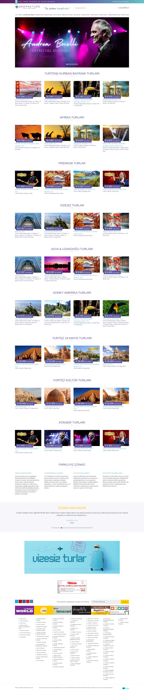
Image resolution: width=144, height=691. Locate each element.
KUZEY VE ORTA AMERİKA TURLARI (75, 638)
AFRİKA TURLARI (41, 622)
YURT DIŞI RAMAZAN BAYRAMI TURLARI (108, 620)
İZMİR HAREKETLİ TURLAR (57, 660)
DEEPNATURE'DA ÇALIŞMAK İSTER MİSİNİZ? (120, 1)
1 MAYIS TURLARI (94, 15)
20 (82, 527)
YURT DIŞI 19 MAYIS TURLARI (92, 661)
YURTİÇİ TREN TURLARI (122, 619)
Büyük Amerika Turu (21, 99)
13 (71, 527)
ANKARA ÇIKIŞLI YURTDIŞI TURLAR (41, 629)
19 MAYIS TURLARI (103, 15)
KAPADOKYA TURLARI (74, 621)
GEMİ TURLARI (77, 15)
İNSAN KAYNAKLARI (51, 1)
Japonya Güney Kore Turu (111, 231)
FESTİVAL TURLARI (59, 632)
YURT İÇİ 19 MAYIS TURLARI (108, 624)
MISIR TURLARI (75, 655)
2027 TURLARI (18, 15)
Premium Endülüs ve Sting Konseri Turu (26, 190)
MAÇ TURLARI (75, 649)
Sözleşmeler (23, 637)
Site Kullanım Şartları (25, 634)
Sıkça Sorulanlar (24, 620)
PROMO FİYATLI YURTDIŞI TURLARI (91, 628)
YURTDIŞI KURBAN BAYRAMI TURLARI (108, 641)
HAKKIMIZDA (25, 1)
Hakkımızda (23, 618)
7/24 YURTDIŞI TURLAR (28, 15)
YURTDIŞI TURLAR (48, 15)
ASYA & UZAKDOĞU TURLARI (41, 639)
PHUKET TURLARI (92, 623)
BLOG (39, 1)
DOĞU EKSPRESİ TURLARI (57, 623)
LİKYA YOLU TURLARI (74, 646)
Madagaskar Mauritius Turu (112, 99)
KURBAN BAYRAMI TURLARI (114, 15)
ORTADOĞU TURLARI (93, 620)
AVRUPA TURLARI (41, 642)
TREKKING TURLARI (93, 643)
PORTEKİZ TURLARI (93, 625)
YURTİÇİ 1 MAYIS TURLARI (108, 656)
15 (74, 527)
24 (88, 527)
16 (76, 527)
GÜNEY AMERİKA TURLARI (57, 644)
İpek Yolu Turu (19, 231)
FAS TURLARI (57, 630)
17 (77, 527)
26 (92, 527)
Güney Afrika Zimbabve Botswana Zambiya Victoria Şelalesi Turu (114, 144)
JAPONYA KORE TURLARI (57, 664)
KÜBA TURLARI (75, 641)
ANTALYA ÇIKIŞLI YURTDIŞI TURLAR (41, 633)
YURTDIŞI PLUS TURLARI (67, 15)
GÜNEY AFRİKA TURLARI (57, 640)
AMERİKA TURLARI (42, 626)
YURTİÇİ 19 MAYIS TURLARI (108, 660)
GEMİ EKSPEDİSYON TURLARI (58, 637)
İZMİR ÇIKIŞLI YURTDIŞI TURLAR (57, 656)
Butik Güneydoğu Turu (22, 406)
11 (68, 527)
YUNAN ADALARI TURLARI (91, 654)
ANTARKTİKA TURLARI (43, 636)
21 (84, 527)
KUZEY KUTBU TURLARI (74, 635)
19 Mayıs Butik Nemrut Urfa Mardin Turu (26, 365)
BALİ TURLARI (40, 648)
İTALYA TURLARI (58, 653)
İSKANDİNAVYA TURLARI (57, 650)
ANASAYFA (20, 1)
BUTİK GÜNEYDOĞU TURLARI (42, 657)
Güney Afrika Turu (50, 99)
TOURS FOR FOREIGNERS (90, 640)
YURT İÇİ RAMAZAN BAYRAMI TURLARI (108, 629)
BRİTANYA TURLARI (42, 654)
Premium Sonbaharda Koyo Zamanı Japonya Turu (56, 190)
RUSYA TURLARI (92, 631)
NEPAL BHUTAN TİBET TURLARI (75, 660)
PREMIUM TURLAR (39, 15)
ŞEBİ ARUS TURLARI (93, 635)
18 (79, 527)
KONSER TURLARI (76, 632)
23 (87, 527)
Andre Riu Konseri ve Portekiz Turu (114, 189)
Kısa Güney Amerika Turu (52, 231)
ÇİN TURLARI (40, 660)
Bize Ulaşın (23, 623)
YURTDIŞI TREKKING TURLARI (108, 645)
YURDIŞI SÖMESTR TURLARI (92, 657)
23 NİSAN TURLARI (85, 15)
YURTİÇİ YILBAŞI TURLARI (123, 623)
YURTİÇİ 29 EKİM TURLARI (108, 667)
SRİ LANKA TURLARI (93, 633)
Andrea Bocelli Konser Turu (53, 448)
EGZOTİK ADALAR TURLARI (57, 627)
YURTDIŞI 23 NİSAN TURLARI (107, 633)
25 (90, 527)
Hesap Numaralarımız (25, 632)
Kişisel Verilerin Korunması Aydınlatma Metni (24, 627)
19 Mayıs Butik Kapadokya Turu (55, 364)
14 (72, 527)
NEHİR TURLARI (75, 657)
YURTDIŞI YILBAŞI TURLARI (108, 652)
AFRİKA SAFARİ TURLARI (40, 619)
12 (69, 527)
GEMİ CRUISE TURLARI (60, 634)
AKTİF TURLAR (41, 624)
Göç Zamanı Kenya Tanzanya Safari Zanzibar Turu (27, 144)
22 (85, 527)
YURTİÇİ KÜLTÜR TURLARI (108, 675)
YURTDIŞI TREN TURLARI (108, 648)
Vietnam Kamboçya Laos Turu (54, 275)
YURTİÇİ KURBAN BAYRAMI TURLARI (108, 671)
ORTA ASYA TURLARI (93, 618)
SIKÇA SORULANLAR (33, 1)
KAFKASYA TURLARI (76, 618)
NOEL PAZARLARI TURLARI (75, 664)
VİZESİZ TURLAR (57, 15)
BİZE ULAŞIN (43, 1)
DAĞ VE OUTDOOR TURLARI (58, 619)
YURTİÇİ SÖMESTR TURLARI (109, 678)
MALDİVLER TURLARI (74, 652)
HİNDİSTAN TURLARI (59, 647)
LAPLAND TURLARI (76, 643)
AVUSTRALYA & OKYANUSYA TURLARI (41, 645)
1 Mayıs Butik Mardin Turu (53, 406)
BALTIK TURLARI (41, 652)
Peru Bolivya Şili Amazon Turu (113, 319)
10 (66, 527)
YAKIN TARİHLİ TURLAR (90, 650)
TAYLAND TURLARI (93, 637)
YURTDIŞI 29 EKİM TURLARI (108, 637)
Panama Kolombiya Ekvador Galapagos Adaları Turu (83, 101)
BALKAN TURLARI (41, 650)
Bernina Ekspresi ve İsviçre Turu (84, 189)
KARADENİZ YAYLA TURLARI (75, 625)
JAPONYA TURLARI (59, 666)
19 (80, 527)
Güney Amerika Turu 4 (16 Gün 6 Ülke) (57, 319)
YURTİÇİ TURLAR (125, 15)
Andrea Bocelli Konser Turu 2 (83, 448)
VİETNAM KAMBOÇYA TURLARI (92, 646)
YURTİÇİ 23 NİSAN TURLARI (108, 663)
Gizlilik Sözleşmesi (24, 630)
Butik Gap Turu (108, 364)
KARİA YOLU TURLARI (74, 629)
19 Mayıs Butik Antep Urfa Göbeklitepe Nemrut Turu (86, 365)
